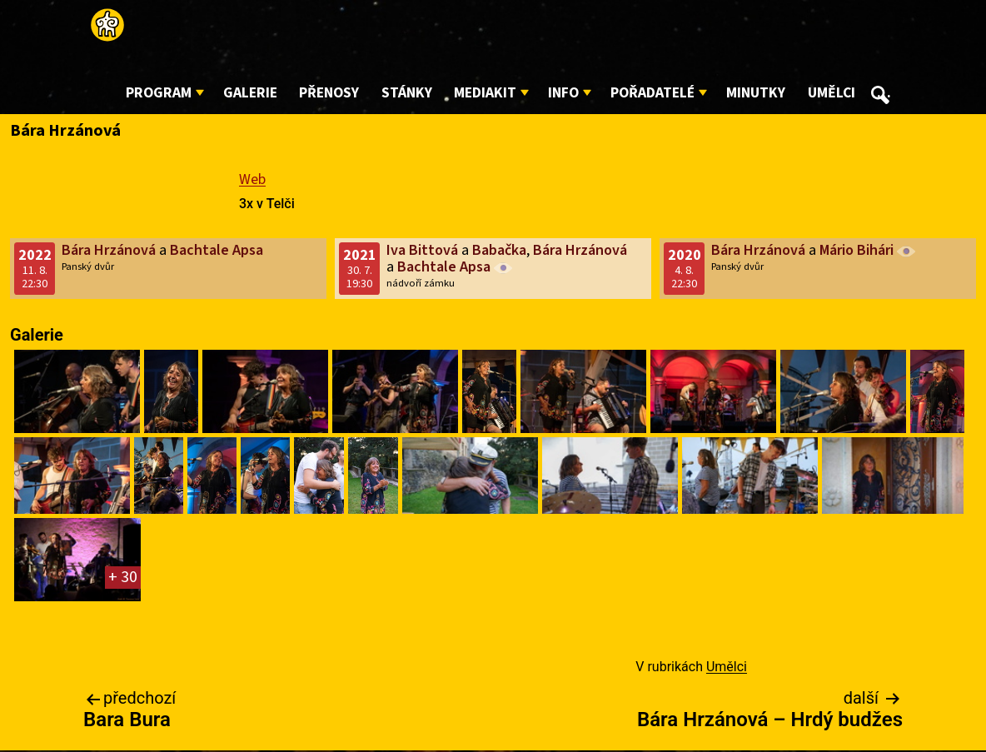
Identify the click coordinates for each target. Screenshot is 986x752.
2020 (684, 255)
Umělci (831, 92)
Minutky (755, 92)
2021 (359, 255)
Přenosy (329, 92)
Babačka (499, 250)
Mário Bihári (856, 250)
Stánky (406, 92)
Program (159, 92)
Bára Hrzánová (109, 250)
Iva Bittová (422, 250)
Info (563, 92)
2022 (35, 255)
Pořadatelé (652, 92)
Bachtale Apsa (216, 250)
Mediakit (485, 92)
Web (252, 179)
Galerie (250, 92)
